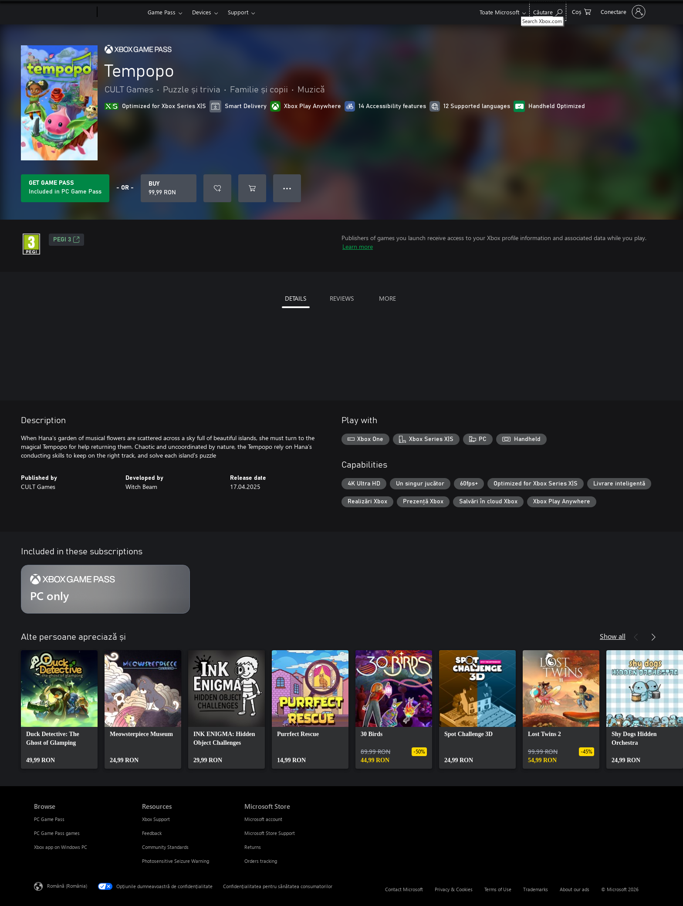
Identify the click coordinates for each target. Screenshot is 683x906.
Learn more (357, 246)
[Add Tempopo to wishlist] (217, 188)
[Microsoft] (64, 12)
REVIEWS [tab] (342, 298)
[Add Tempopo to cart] (252, 188)
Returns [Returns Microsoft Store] (252, 847)
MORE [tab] (387, 298)
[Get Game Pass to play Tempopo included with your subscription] (65, 188)
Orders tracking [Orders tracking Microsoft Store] (260, 861)
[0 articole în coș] (581, 11)
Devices (201, 12)
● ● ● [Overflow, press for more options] (287, 188)
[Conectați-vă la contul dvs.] (622, 11)
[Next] (653, 637)
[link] (59, 709)
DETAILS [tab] (295, 298)
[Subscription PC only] (105, 589)
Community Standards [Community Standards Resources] (165, 847)
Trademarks (535, 889)
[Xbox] (121, 12)
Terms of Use (497, 889)
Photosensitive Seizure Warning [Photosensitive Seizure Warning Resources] (175, 861)
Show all (613, 636)
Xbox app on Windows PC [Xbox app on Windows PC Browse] (60, 847)
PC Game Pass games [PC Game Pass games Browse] (57, 833)
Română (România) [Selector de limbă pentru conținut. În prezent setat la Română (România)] (67, 886)
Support (238, 12)
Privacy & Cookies (454, 889)
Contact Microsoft (404, 889)
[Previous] (636, 637)
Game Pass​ (162, 12)
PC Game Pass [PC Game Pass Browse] (49, 819)
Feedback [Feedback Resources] (152, 833)
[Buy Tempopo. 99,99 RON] (168, 188)
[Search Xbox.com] (547, 11)
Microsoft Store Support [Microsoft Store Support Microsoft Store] (269, 833)
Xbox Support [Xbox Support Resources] (156, 819)
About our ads (574, 889)
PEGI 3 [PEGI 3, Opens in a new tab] (66, 239)
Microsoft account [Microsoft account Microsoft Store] (263, 819)
